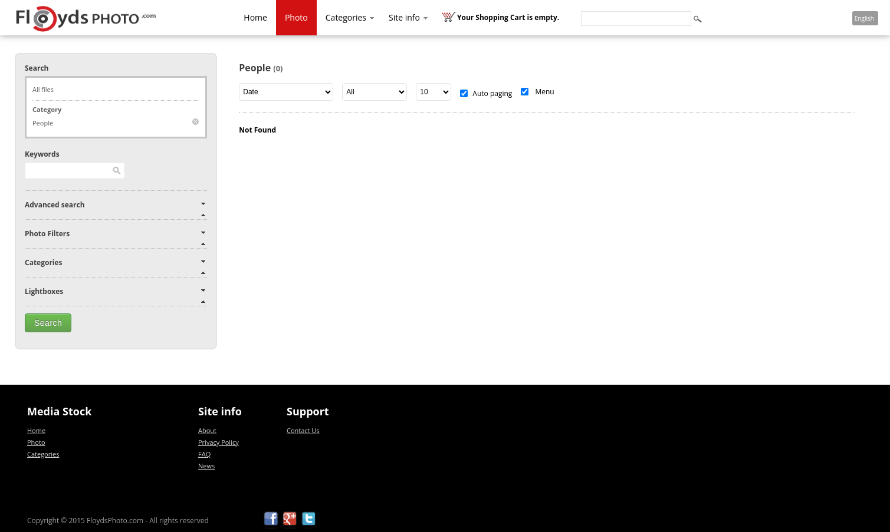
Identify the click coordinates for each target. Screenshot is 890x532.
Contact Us (303, 430)
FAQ (204, 454)
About (207, 430)
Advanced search (55, 205)
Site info (409, 17)
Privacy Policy (218, 442)
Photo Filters (47, 234)
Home (255, 17)
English (864, 18)
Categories (351, 17)
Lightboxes (44, 291)
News (206, 465)
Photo (296, 17)
